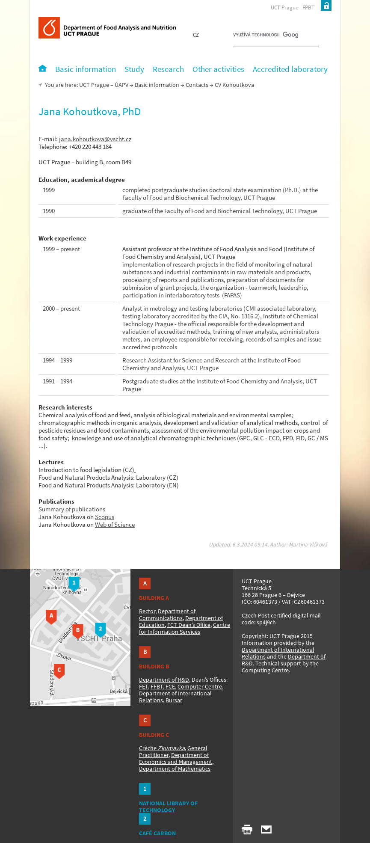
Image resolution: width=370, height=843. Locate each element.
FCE (170, 686)
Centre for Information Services (184, 628)
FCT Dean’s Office (188, 625)
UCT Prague (284, 7)
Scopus (104, 517)
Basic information (157, 85)
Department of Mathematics (174, 768)
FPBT (308, 7)
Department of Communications (167, 614)
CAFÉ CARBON (157, 833)
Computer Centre (200, 686)
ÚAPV (121, 85)
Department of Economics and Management (175, 758)
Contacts (197, 85)
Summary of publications (71, 509)
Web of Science (115, 524)
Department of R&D (164, 679)
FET (143, 686)
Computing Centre (265, 670)
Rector (147, 611)
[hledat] (265, 37)
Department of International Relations (278, 653)
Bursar (174, 700)
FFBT (157, 686)
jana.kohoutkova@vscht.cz (95, 139)
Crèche (162, 748)
